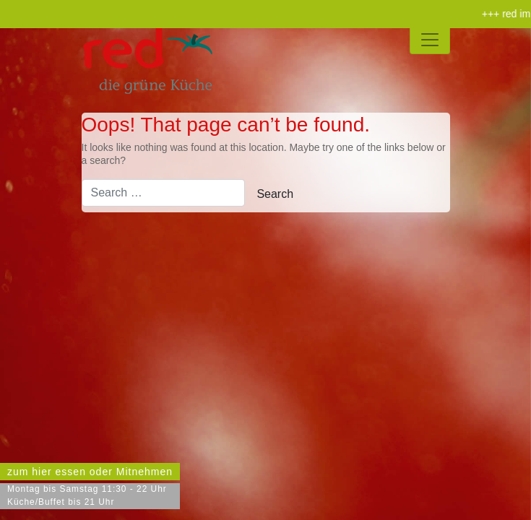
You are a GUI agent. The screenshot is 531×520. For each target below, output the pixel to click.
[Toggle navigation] (430, 39)
